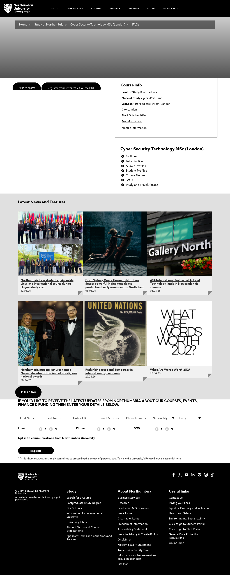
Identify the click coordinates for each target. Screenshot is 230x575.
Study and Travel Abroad (142, 185)
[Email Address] (111, 418)
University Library (77, 522)
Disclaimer (124, 540)
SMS (137, 428)
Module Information (134, 128)
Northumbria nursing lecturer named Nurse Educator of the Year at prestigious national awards (49, 373)
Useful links (179, 491)
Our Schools (74, 508)
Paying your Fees (179, 503)
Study (71, 491)
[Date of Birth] (84, 418)
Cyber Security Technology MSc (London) (97, 24)
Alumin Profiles (136, 166)
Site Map (123, 564)
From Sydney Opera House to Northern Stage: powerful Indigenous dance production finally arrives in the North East (114, 284)
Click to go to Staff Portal (185, 529)
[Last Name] (58, 418)
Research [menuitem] (115, 9)
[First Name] (31, 418)
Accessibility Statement (132, 529)
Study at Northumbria (48, 24)
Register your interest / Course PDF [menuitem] (71, 88)
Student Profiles (136, 170)
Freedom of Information (133, 524)
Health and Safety (180, 513)
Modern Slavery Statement (134, 545)
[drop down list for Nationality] (164, 418)
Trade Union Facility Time (133, 550)
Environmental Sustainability (187, 519)
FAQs (135, 24)
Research (123, 503)
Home (23, 24)
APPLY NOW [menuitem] (27, 88)
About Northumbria (134, 491)
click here (175, 458)
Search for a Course (78, 498)
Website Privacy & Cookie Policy (138, 534)
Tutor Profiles (135, 161)
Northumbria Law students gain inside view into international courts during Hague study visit (47, 284)
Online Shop (176, 543)
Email (21, 428)
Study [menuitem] (55, 9)
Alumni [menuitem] (151, 9)
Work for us (125, 513)
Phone (80, 428)
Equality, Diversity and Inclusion (189, 508)
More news (28, 392)
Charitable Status (128, 519)
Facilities (131, 156)
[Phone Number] (137, 418)
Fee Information (132, 121)
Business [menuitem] (96, 9)
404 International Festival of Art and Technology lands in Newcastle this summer (175, 284)
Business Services (129, 498)
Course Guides (135, 175)
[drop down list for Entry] (190, 418)
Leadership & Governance (134, 508)
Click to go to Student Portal (187, 524)
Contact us (176, 498)
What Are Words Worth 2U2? (170, 370)
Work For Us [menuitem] (171, 9)
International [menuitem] (74, 9)
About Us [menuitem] (133, 9)
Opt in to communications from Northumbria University (56, 438)
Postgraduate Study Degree (83, 503)
